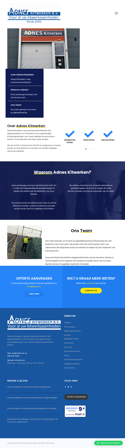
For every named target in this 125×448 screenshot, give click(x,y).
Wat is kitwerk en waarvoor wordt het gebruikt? (29, 387)
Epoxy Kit (68, 347)
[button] (108, 443)
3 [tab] (91, 149)
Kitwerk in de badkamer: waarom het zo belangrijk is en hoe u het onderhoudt (32, 420)
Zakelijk (67, 323)
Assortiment (69, 368)
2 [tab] (88, 149)
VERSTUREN (34, 294)
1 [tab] (86, 149)
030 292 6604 (13, 356)
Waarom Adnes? (19, 89)
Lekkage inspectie (72, 364)
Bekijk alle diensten (72, 331)
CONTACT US (91, 290)
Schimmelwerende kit (73, 359)
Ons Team (16, 104)
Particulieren (69, 327)
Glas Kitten (69, 343)
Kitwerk (67, 335)
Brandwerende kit (72, 351)
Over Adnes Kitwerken (22, 74)
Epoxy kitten (110, 139)
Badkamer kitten (72, 141)
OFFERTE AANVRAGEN (76, 397)
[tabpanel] (72, 138)
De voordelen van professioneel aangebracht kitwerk (31, 408)
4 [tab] (93, 149)
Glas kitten (91, 139)
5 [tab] (96, 149)
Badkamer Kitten (71, 339)
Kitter (66, 355)
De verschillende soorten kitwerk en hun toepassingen (32, 397)
